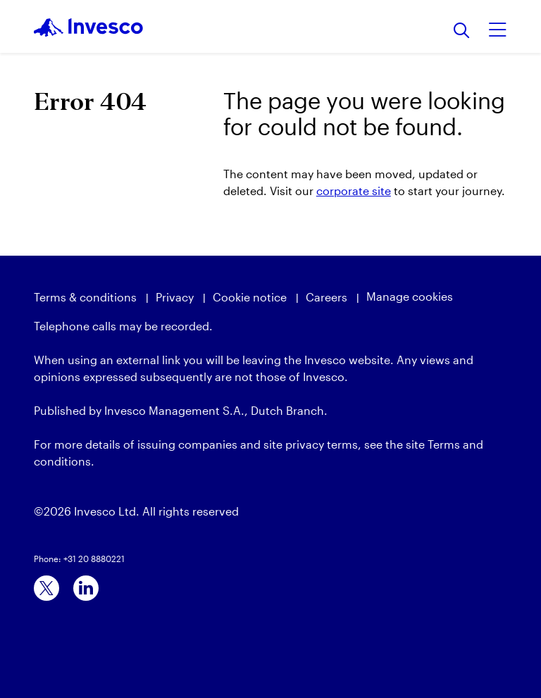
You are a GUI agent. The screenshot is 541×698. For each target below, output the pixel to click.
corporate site (353, 190)
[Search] (461, 31)
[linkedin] (86, 588)
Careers (326, 297)
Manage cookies (409, 296)
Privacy (175, 297)
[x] (46, 588)
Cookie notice (250, 297)
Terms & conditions (85, 297)
